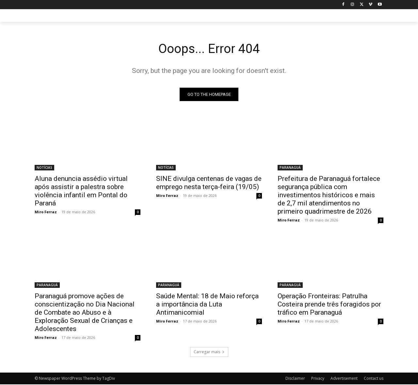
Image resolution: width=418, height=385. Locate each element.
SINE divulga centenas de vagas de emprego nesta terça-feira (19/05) (209, 183)
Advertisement (344, 379)
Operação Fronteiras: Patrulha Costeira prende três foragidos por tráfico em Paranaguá (329, 305)
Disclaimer (295, 379)
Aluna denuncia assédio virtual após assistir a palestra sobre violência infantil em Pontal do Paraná (81, 191)
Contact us (373, 379)
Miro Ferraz (46, 212)
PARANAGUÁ (290, 168)
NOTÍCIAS (44, 168)
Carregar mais (209, 352)
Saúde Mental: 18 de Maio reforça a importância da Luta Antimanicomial (207, 305)
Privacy (317, 379)
